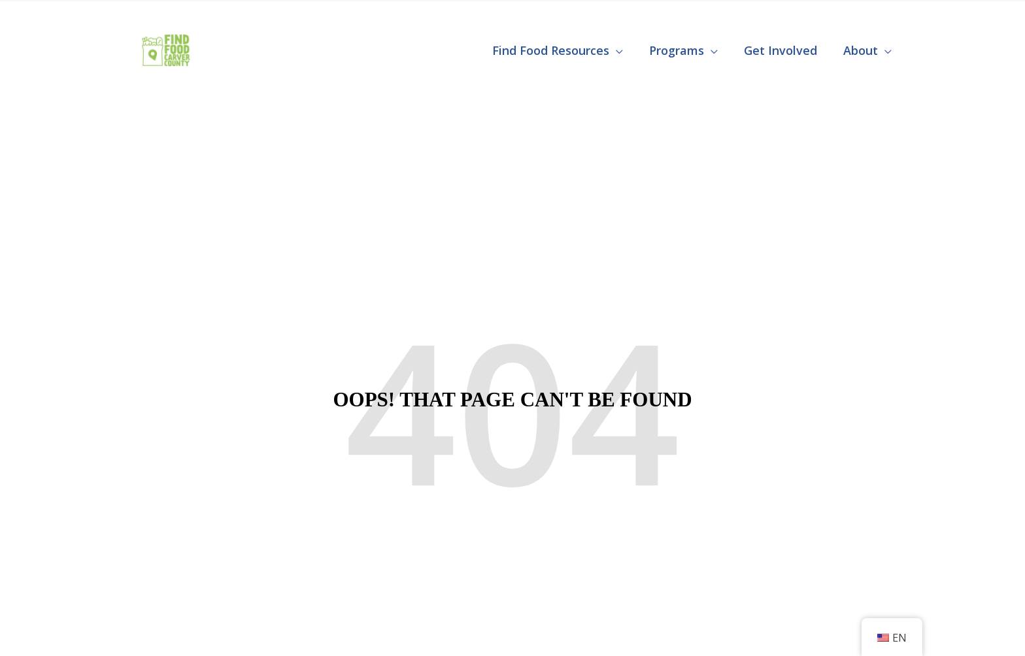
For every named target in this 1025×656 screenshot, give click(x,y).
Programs (676, 50)
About (860, 50)
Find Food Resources (550, 50)
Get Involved (780, 50)
